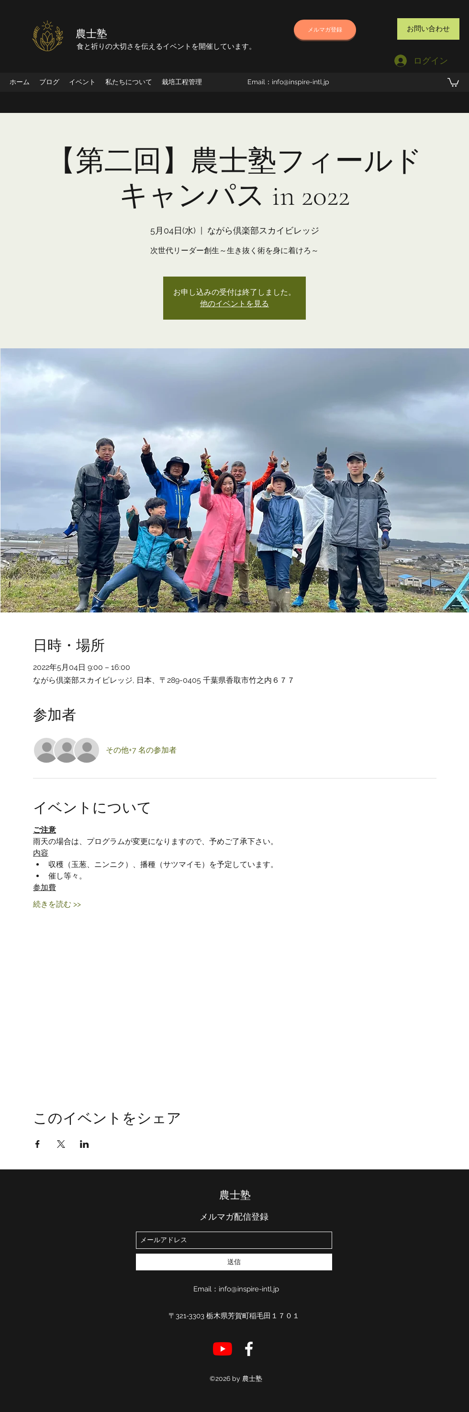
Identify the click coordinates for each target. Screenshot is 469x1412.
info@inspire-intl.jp (300, 82)
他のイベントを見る (234, 303)
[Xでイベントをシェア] (61, 1144)
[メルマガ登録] (325, 30)
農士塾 (91, 34)
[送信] (234, 1262)
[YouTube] (222, 1348)
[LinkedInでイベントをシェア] (84, 1144)
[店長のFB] (248, 1348)
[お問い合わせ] (428, 29)
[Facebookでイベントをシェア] (37, 1144)
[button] (453, 82)
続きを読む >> (57, 904)
